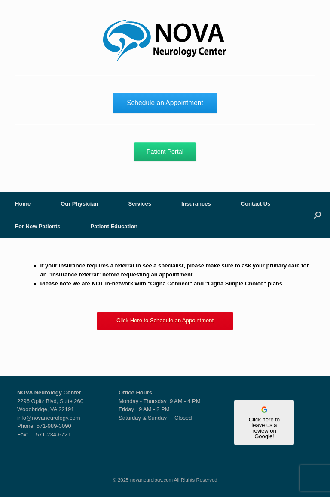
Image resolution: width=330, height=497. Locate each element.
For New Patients (37, 226)
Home (23, 203)
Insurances (196, 203)
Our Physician (79, 203)
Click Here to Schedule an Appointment (165, 320)
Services (140, 203)
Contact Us (256, 203)
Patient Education (114, 226)
